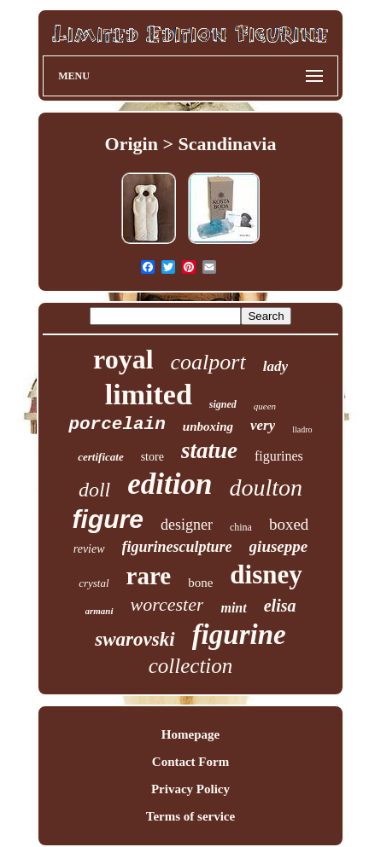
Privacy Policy (190, 789)
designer (187, 524)
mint (233, 607)
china (241, 527)
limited (148, 394)
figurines (279, 456)
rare (149, 575)
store (152, 456)
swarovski (134, 639)
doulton (265, 487)
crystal (93, 583)
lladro (302, 429)
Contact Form (190, 762)
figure (108, 519)
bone (200, 582)
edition (169, 484)
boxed (288, 524)
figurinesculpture (177, 546)
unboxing (208, 426)
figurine (239, 634)
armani (99, 611)
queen (265, 406)
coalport (208, 362)
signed (223, 404)
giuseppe (278, 546)
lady (275, 366)
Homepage (190, 734)
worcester (167, 604)
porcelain (116, 424)
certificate (100, 456)
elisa (280, 605)
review (89, 548)
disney (266, 574)
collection (191, 665)
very (262, 425)
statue (209, 450)
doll (94, 490)
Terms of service (190, 816)
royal (123, 359)
